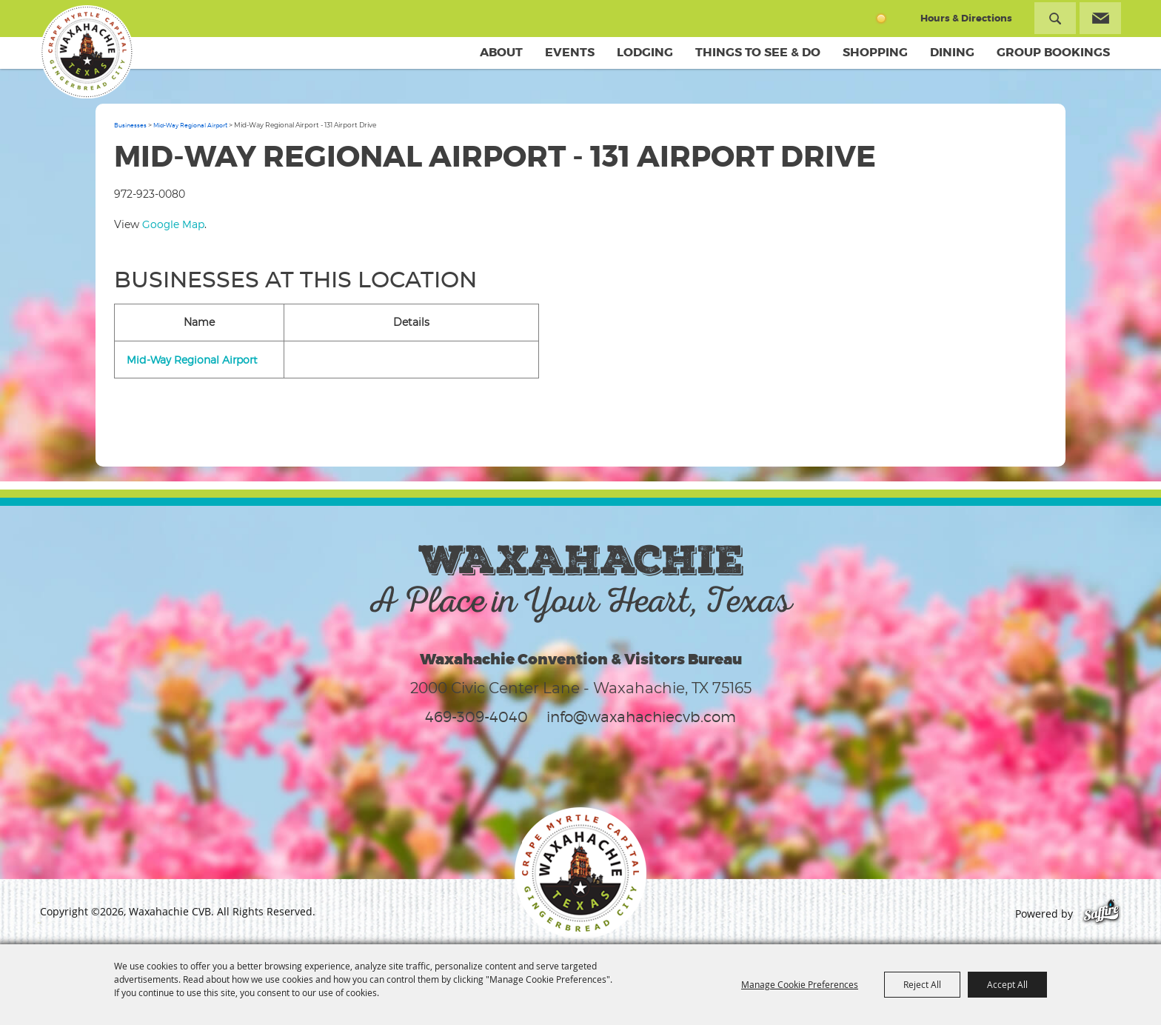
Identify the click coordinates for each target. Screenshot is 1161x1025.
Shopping (875, 52)
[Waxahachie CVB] (86, 52)
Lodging (645, 52)
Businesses (130, 125)
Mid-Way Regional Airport (190, 125)
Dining (952, 52)
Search (1055, 18)
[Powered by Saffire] (1101, 913)
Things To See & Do (757, 52)
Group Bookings (1053, 52)
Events (570, 52)
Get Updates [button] (1100, 18)
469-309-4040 (476, 717)
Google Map (173, 224)
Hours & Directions (966, 18)
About (501, 52)
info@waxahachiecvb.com (641, 717)
